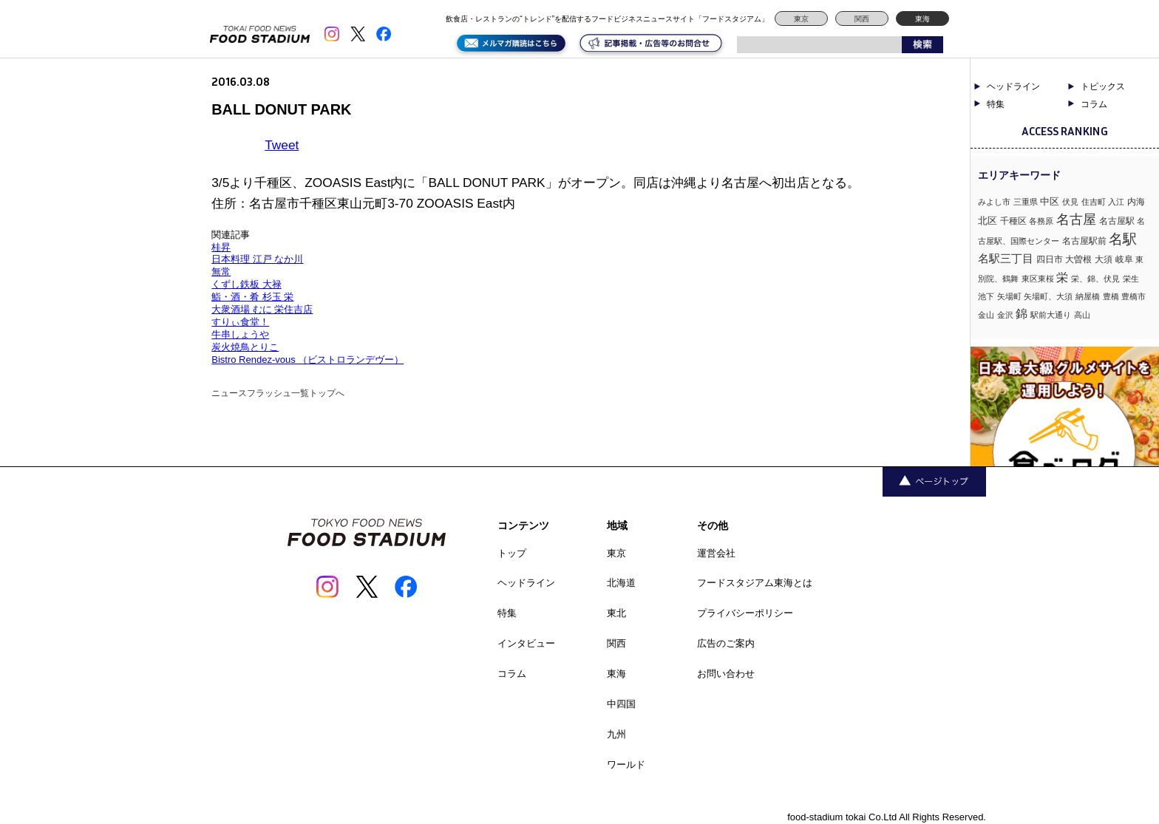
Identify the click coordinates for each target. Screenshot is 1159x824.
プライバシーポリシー (745, 613)
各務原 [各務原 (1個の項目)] (1041, 221)
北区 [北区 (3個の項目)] (987, 220)
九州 (616, 734)
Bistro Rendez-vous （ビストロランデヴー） (307, 359)
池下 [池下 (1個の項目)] (986, 296)
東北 (616, 613)
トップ (511, 553)
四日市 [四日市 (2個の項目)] (1049, 259)
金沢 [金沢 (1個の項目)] (1005, 314)
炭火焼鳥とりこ (245, 347)
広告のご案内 (726, 643)
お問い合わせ (726, 673)
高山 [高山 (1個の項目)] (1082, 314)
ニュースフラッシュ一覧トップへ (277, 393)
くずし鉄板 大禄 (246, 284)
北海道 (621, 582)
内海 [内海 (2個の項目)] (1136, 202)
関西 (861, 19)
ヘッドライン (1013, 86)
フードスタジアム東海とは (754, 582)
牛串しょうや (240, 334)
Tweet (282, 144)
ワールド (626, 764)
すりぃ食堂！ (240, 321)
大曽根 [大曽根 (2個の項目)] (1078, 259)
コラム (1094, 104)
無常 (221, 271)
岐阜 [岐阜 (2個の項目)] (1124, 259)
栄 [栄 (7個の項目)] (1062, 277)
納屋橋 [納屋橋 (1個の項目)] (1087, 296)
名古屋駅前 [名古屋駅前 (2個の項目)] (1084, 241)
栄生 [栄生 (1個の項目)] (1131, 278)
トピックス (1103, 86)
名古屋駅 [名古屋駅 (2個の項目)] (1117, 221)
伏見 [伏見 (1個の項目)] (1070, 201)
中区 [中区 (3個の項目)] (1049, 201)
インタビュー (526, 643)
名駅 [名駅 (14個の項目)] (1123, 239)
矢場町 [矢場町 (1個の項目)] (1009, 296)
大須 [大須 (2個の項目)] (1103, 259)
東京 (801, 19)
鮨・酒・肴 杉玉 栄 (252, 296)
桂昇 (221, 247)
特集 (996, 104)
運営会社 (716, 553)
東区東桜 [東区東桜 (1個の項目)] (1038, 278)
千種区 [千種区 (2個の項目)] (1013, 221)
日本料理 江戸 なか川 (257, 259)
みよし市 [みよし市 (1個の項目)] (994, 201)
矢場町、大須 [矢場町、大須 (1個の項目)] (1048, 296)
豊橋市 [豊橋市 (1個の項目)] (1133, 296)
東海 (922, 19)
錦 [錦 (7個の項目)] (1021, 313)
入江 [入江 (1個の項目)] (1116, 201)
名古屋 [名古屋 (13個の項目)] (1076, 219)
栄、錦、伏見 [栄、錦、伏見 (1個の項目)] (1095, 278)
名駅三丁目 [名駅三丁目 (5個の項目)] (1005, 258)
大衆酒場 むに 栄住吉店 (262, 309)
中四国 (621, 703)
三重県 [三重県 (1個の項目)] (1025, 201)
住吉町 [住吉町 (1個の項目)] (1093, 201)
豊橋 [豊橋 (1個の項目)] (1111, 296)
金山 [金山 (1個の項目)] (986, 314)
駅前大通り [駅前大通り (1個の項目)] (1050, 314)
